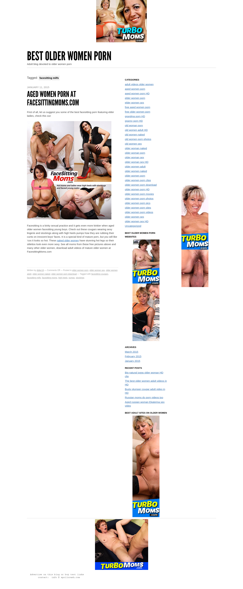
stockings (80, 278)
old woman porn (134, 125)
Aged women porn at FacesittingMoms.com (53, 98)
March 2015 (131, 351)
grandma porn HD (135, 116)
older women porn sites (138, 207)
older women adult (135, 166)
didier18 (40, 270)
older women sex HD (136, 221)
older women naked (41, 274)
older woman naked (136, 148)
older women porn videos (139, 212)
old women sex (133, 143)
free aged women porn (137, 107)
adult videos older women (139, 84)
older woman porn (135, 152)
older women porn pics (137, 203)
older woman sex (134, 157)
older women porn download (64, 274)
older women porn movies (139, 193)
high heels (63, 278)
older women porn (135, 175)
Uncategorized (133, 225)
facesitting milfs (34, 278)
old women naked (135, 134)
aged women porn (135, 88)
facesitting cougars (99, 274)
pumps (72, 278)
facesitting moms (49, 278)
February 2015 (133, 356)
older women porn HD (137, 189)
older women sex (134, 216)
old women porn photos (138, 139)
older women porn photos (139, 198)
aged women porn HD (137, 93)
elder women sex (97, 270)
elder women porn (80, 270)
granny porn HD (134, 120)
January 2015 (132, 360)
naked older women (68, 240)
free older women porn (137, 111)
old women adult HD (136, 130)
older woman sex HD (136, 162)
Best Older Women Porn (69, 56)
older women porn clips (138, 180)
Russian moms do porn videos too (144, 397)
